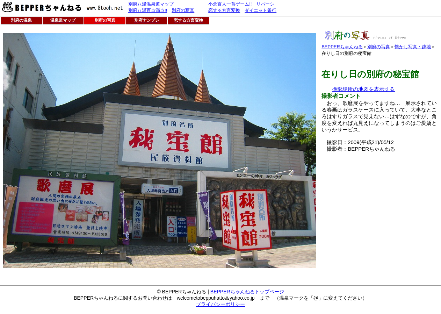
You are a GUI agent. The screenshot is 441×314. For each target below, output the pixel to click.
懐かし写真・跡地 (413, 46)
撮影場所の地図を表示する (363, 89)
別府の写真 (378, 46)
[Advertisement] (380, 201)
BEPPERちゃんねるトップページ (247, 291)
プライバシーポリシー (220, 304)
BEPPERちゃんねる (342, 46)
